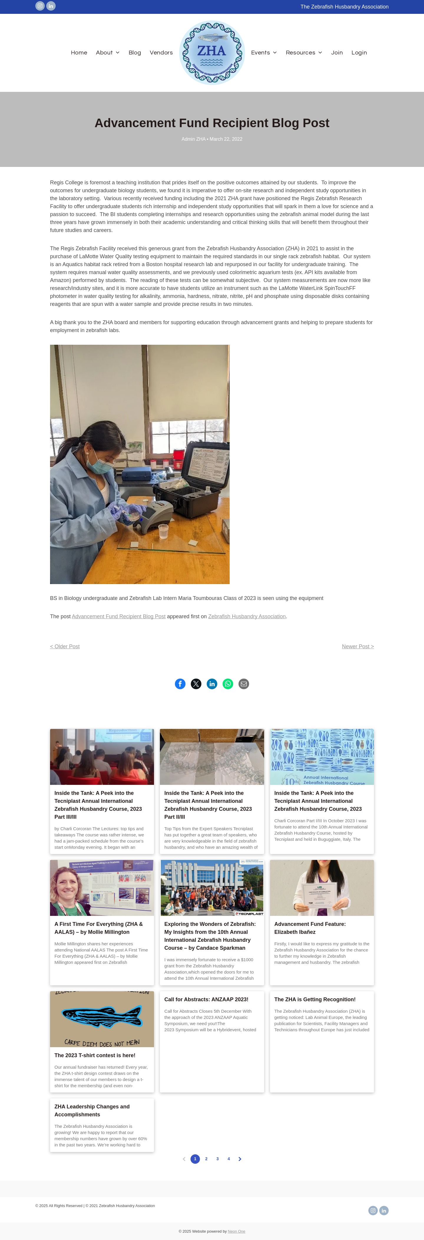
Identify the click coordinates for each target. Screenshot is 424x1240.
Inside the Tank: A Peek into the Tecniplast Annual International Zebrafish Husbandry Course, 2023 (318, 801)
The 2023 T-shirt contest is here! (94, 1055)
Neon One (236, 1231)
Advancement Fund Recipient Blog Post (118, 616)
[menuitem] (79, 52)
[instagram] (40, 6)
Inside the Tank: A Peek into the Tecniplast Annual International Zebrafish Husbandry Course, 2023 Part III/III (98, 805)
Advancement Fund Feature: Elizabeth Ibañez (310, 928)
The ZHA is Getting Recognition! (315, 999)
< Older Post (65, 646)
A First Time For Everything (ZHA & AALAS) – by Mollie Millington (98, 928)
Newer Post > (358, 646)
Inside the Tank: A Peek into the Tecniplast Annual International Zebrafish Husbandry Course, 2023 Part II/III (208, 805)
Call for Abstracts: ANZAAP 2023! (206, 999)
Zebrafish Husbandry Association (247, 616)
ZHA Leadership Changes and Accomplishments (92, 1111)
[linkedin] (51, 6)
